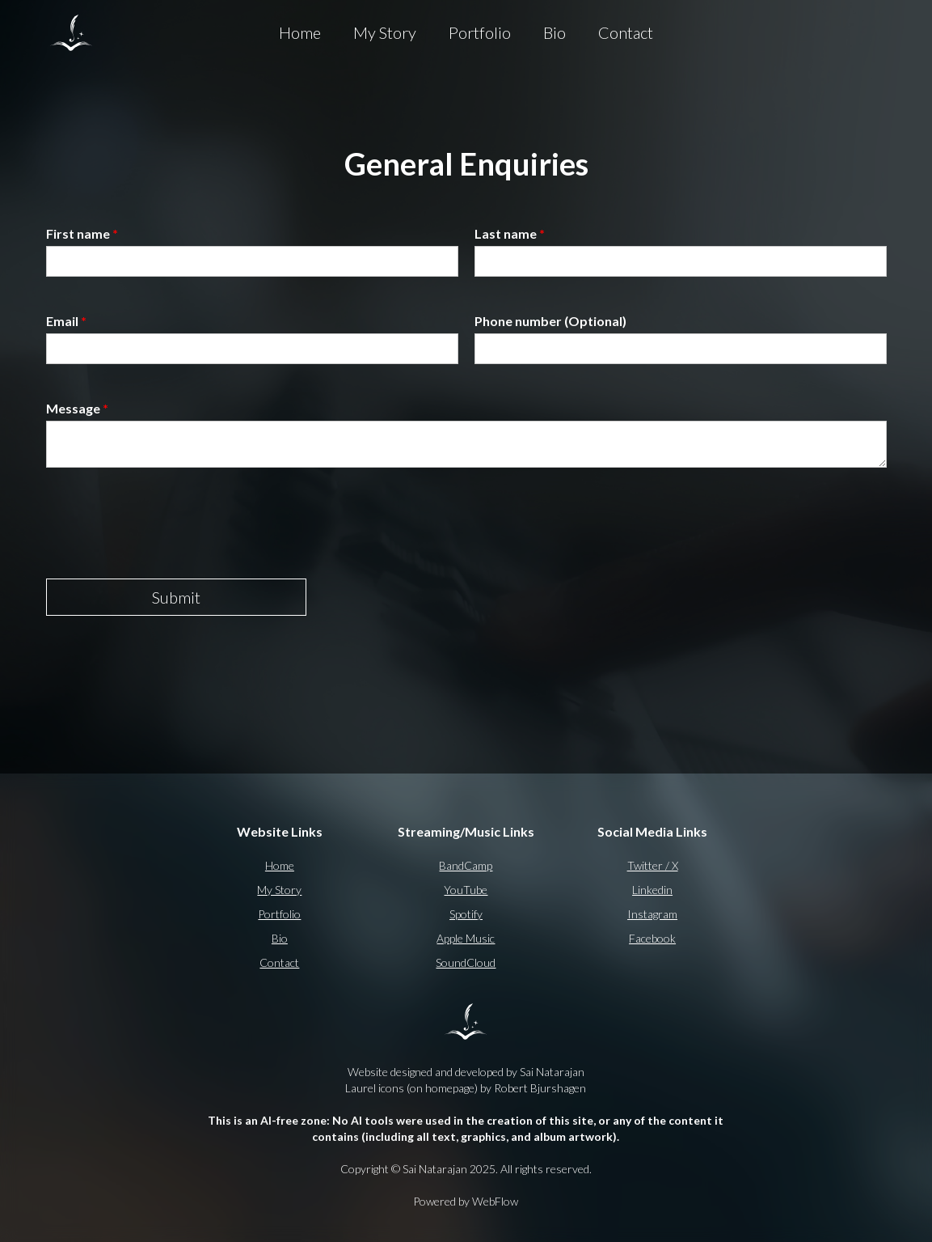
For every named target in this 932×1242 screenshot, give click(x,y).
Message (77, 408)
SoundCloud (466, 962)
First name (82, 233)
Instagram (652, 914)
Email (66, 321)
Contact (625, 32)
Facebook (652, 938)
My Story (384, 32)
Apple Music (465, 938)
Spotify (466, 914)
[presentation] (169, 523)
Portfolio (480, 32)
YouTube (465, 890)
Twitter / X (652, 865)
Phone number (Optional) (550, 321)
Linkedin (652, 890)
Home (300, 32)
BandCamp (465, 865)
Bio (554, 32)
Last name (509, 233)
